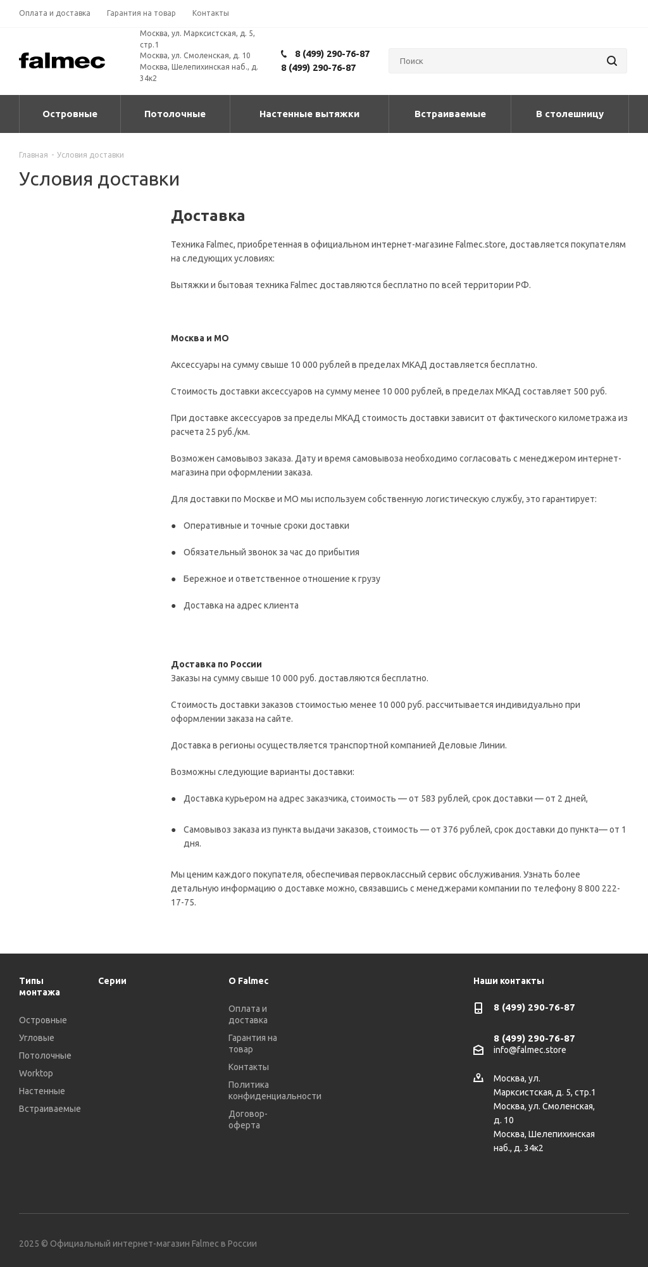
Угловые (36, 1038)
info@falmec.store (530, 1050)
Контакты (248, 1067)
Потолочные (45, 1055)
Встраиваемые (50, 1109)
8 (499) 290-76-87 (332, 53)
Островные (43, 1020)
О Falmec (248, 981)
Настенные (42, 1091)
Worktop (36, 1073)
